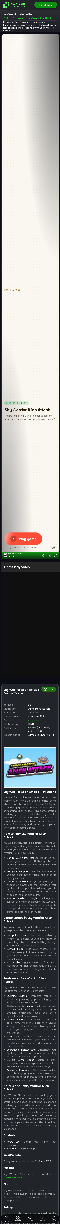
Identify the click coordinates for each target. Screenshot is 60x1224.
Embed (48, 782)
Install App (45, 5)
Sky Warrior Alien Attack (14, 648)
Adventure (33, 813)
